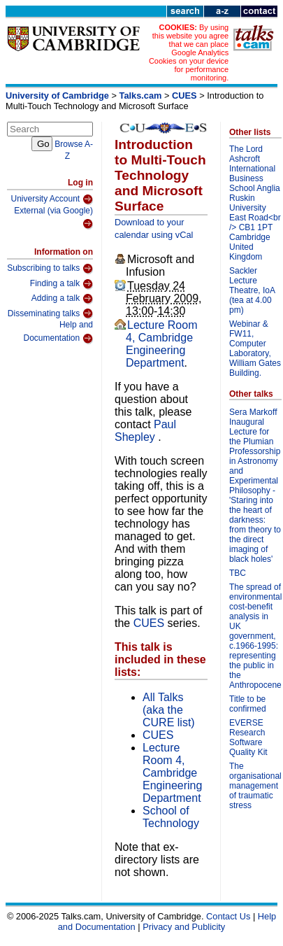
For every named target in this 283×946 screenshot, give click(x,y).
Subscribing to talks (50, 268)
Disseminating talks (50, 313)
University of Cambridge (57, 95)
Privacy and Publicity (184, 927)
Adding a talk (62, 298)
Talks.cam (140, 95)
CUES (184, 95)
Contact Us (228, 916)
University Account (51, 199)
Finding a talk (61, 284)
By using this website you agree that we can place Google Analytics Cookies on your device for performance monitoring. (188, 52)
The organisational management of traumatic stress (255, 785)
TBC (237, 573)
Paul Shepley (145, 430)
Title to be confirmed (247, 704)
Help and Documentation (58, 332)
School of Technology (171, 817)
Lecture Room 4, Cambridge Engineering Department (162, 344)
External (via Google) (53, 218)
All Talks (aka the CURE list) (169, 709)
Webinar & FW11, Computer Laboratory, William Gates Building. (255, 348)
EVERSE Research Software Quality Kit (248, 737)
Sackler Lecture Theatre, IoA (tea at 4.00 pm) (252, 290)
